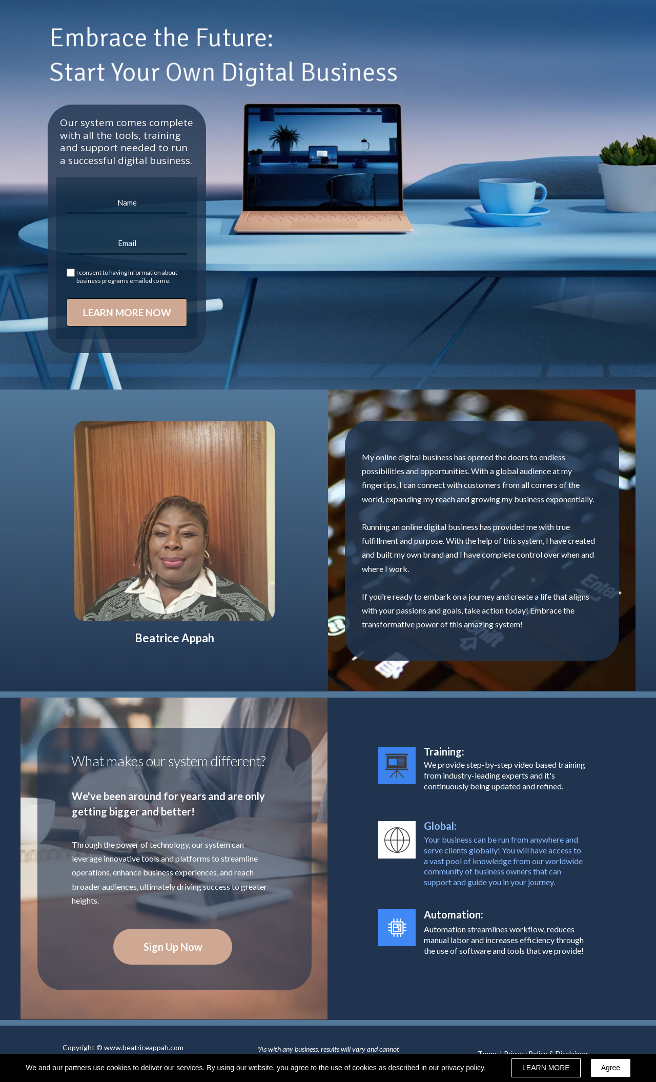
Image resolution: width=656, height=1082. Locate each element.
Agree (610, 1068)
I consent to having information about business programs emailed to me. (126, 276)
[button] (172, 947)
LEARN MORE (546, 1068)
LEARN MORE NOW (127, 312)
